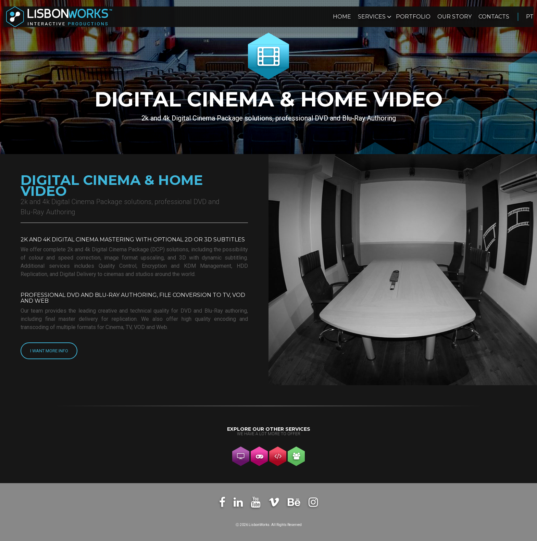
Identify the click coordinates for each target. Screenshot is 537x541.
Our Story (454, 17)
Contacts (493, 17)
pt (530, 17)
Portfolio (413, 17)
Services (372, 17)
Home (342, 17)
